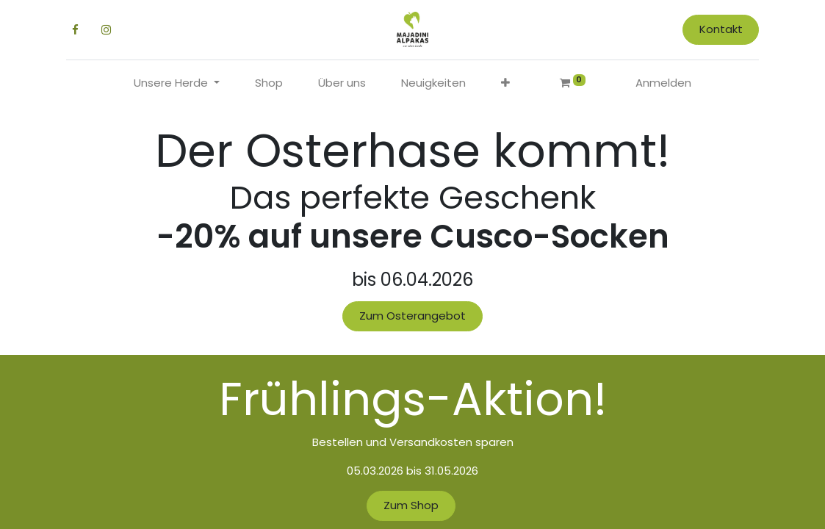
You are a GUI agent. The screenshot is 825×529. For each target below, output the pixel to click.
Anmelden (663, 82)
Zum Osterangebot (412, 315)
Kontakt (716, 29)
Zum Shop (411, 505)
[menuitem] (268, 83)
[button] (505, 83)
